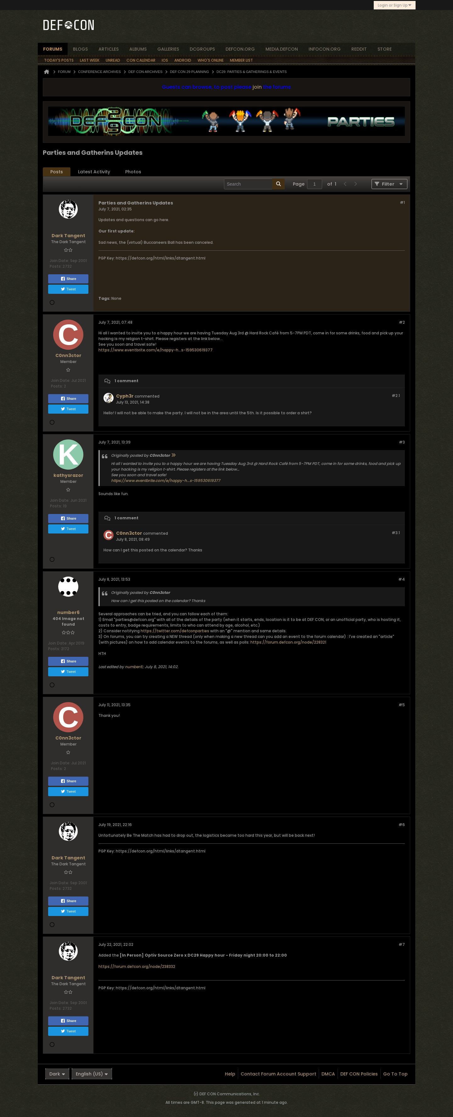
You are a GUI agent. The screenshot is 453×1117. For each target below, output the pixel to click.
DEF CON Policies (359, 1074)
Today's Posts (59, 60)
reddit (359, 49)
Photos (133, 172)
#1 (402, 202)
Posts (56, 172)
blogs (80, 49)
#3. (396, 532)
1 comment (126, 380)
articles (108, 49)
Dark (57, 1074)
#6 (402, 824)
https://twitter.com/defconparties (175, 631)
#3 (402, 442)
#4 (401, 579)
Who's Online (211, 60)
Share (68, 278)
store (385, 49)
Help (230, 1074)
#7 (402, 944)
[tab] (56, 171)
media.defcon (282, 49)
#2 (402, 322)
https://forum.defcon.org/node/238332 (136, 966)
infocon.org (325, 49)
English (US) (92, 1074)
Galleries (168, 49)
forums (52, 49)
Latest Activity (94, 172)
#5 (402, 704)
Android (182, 60)
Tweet (68, 289)
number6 (134, 666)
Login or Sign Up (394, 5)
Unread (113, 60)
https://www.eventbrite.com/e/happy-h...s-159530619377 (155, 350)
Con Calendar (140, 60)
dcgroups (202, 49)
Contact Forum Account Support (278, 1074)
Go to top (395, 1074)
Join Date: (59, 260)
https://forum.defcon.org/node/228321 (288, 642)
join (257, 87)
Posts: (56, 266)
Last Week (89, 60)
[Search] (254, 184)
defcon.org (240, 49)
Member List (241, 60)
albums (138, 49)
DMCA (328, 1074)
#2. (396, 395)
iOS (165, 60)
